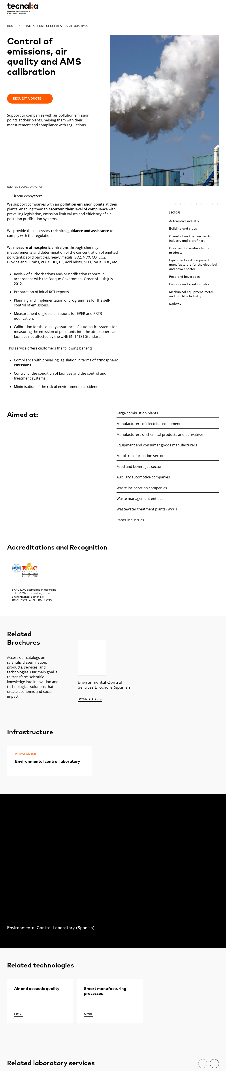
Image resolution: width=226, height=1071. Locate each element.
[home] (22, 9)
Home (11, 26)
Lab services (26, 26)
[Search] (205, 9)
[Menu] (215, 9)
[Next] (214, 1063)
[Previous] (202, 1063)
